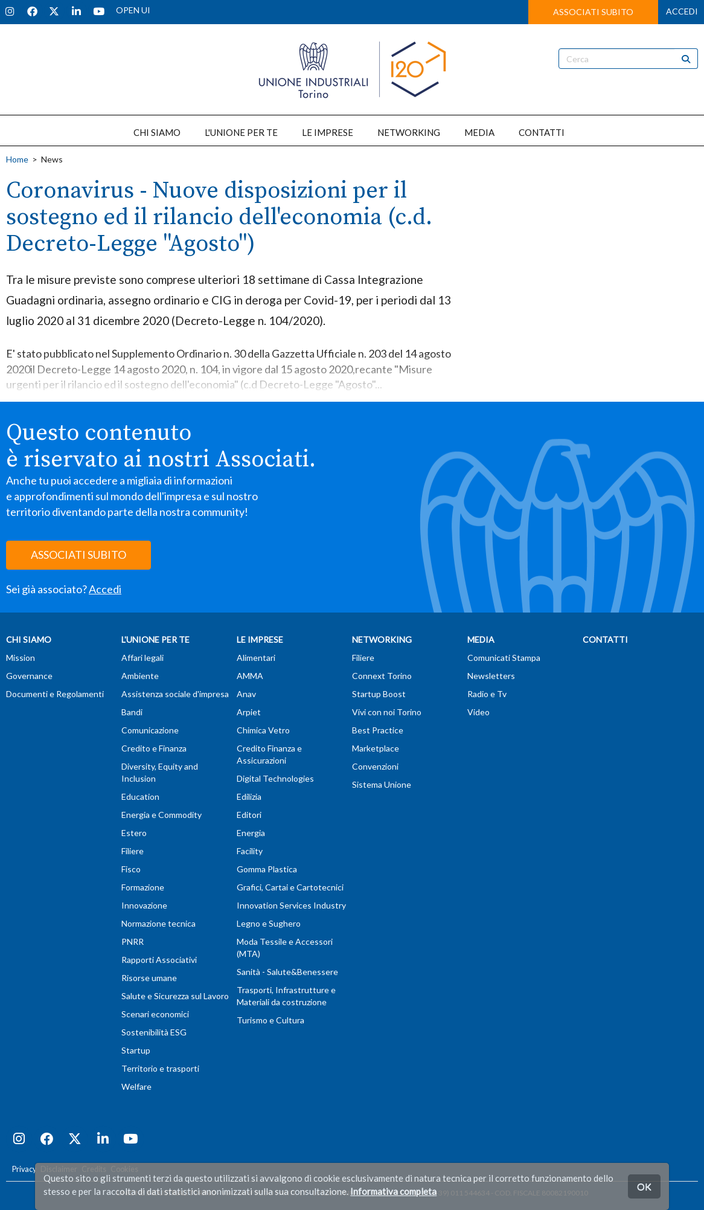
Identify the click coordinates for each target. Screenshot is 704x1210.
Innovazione (144, 905)
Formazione (142, 887)
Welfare (136, 1086)
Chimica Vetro (263, 730)
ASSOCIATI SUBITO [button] (593, 12)
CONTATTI (542, 132)
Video (478, 712)
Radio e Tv (487, 694)
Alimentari (256, 657)
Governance (29, 676)
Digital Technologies (275, 778)
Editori (249, 814)
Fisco (131, 869)
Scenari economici (155, 1014)
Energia (251, 833)
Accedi (105, 589)
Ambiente (140, 676)
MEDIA (479, 132)
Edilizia (249, 796)
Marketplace (375, 748)
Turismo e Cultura (270, 1020)
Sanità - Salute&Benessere (287, 972)
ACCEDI (682, 11)
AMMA (250, 676)
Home (17, 159)
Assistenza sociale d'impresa (175, 694)
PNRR (132, 941)
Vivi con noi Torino (386, 712)
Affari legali (142, 657)
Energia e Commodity (161, 814)
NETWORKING (408, 132)
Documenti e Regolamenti (55, 694)
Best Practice (377, 730)
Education (140, 796)
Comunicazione (150, 730)
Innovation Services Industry (291, 905)
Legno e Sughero (269, 923)
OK (644, 1186)
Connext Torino (382, 676)
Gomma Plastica (267, 869)
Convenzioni (375, 766)
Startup (135, 1050)
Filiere (132, 851)
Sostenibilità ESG (154, 1032)
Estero (134, 833)
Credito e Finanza (154, 748)
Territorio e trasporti (160, 1068)
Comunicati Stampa (503, 657)
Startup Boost (379, 694)
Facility (250, 851)
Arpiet (249, 712)
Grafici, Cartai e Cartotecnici (290, 887)
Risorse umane (149, 978)
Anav (246, 694)
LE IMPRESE (327, 132)
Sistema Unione (381, 784)
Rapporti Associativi (159, 959)
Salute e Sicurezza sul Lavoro (175, 996)
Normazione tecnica (158, 923)
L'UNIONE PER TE (241, 132)
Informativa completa (393, 1191)
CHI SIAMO (157, 132)
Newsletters (491, 676)
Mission (20, 657)
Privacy (24, 1169)
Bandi (131, 712)
